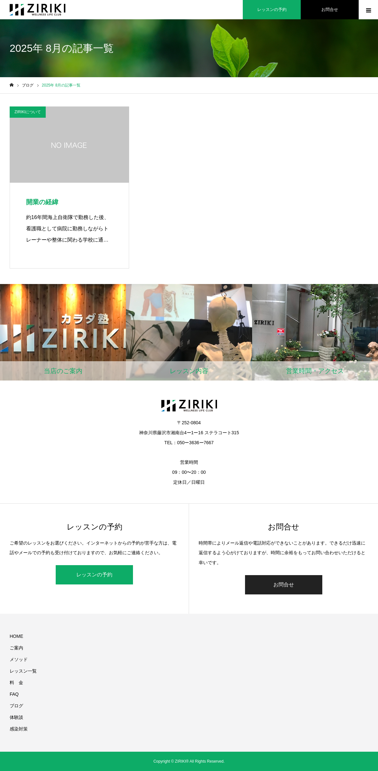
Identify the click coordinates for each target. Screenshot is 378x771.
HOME (16, 636)
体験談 (16, 717)
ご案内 (16, 647)
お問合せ (283, 584)
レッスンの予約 (94, 574)
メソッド (19, 659)
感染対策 (19, 728)
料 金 (16, 682)
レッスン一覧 (23, 671)
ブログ (16, 705)
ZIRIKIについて (27, 112)
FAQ (14, 694)
